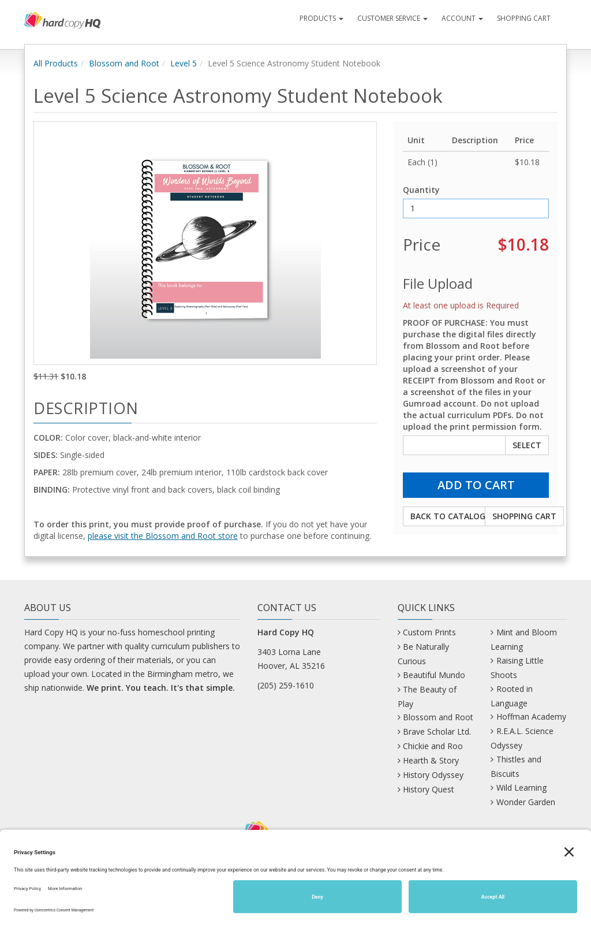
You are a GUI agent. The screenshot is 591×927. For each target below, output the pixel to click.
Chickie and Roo (433, 745)
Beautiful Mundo (434, 674)
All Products (55, 63)
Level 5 (183, 63)
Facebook (223, 877)
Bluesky (169, 877)
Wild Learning (521, 787)
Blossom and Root (124, 63)
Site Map (380, 913)
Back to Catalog (447, 516)
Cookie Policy (552, 913)
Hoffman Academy (531, 716)
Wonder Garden (525, 801)
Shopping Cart (524, 18)
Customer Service (392, 18)
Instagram (281, 877)
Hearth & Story (431, 760)
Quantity (421, 189)
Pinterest (396, 877)
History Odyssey (433, 774)
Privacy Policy (428, 913)
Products (321, 18)
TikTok (446, 877)
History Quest (428, 789)
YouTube (499, 877)
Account (462, 18)
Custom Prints (429, 632)
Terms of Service (490, 913)
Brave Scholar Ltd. (437, 731)
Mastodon (339, 877)
